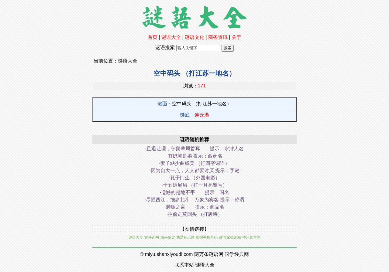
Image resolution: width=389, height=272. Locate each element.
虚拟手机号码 (207, 237)
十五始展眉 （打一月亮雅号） (195, 185)
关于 (236, 37)
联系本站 (184, 264)
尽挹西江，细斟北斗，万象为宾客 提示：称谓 (195, 199)
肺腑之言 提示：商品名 (195, 206)
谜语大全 (171, 37)
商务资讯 (218, 37)
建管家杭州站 (230, 237)
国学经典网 (237, 254)
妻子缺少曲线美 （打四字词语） (195, 163)
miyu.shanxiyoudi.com (169, 254)
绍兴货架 (167, 237)
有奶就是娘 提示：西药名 (195, 155)
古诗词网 (151, 237)
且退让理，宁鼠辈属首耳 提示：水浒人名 (195, 148)
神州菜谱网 (251, 237)
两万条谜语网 (208, 254)
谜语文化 (194, 37)
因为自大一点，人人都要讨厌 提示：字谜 (195, 170)
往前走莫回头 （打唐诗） (195, 214)
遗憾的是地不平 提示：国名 (195, 192)
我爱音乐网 (185, 237)
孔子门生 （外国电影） (195, 177)
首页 (152, 37)
